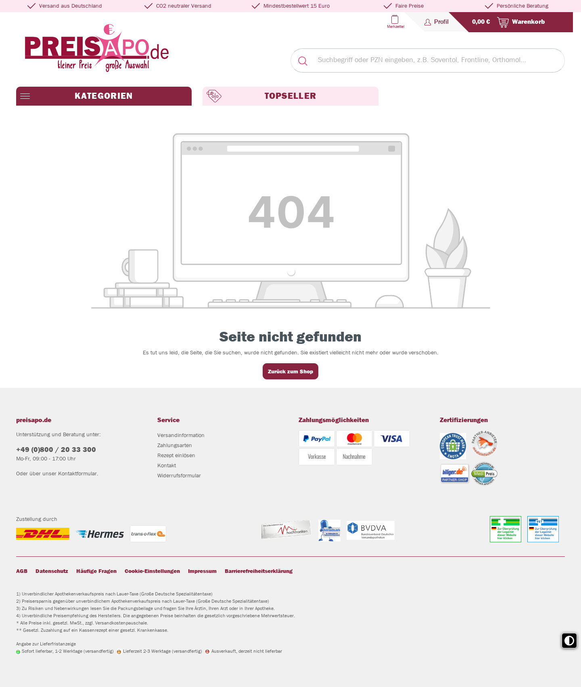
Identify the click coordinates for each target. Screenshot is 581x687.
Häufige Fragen (96, 571)
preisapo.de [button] (33, 420)
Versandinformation (181, 435)
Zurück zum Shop (290, 371)
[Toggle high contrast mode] (569, 640)
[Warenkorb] (507, 22)
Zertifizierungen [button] (464, 420)
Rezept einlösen (176, 455)
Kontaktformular (77, 473)
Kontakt (166, 465)
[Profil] (436, 21)
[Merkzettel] (394, 21)
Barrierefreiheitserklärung (259, 571)
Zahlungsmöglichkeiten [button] (334, 420)
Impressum (202, 571)
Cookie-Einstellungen (152, 571)
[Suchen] (302, 60)
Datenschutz (52, 571)
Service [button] (168, 420)
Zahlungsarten (174, 445)
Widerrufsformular (179, 475)
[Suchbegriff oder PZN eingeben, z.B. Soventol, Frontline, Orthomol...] (439, 60)
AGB (21, 571)
